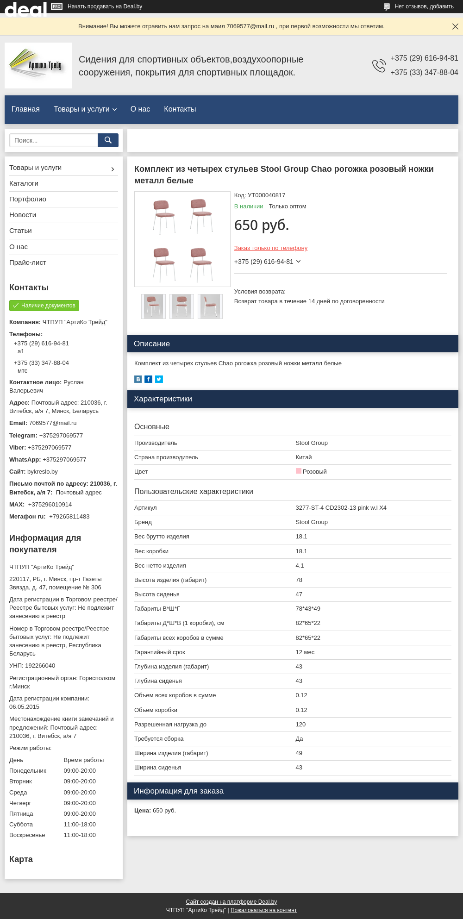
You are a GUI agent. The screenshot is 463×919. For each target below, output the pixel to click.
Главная (26, 109)
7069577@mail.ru (53, 422)
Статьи (20, 230)
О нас (140, 109)
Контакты (180, 109)
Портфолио (27, 199)
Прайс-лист (27, 262)
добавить (442, 6)
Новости (22, 215)
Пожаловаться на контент (264, 910)
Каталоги (23, 183)
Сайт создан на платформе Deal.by (231, 902)
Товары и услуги (82, 109)
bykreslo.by (42, 471)
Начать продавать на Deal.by (105, 6)
